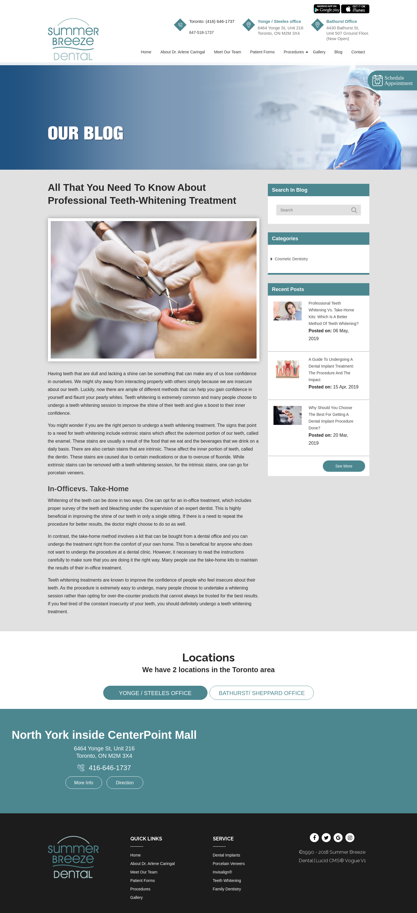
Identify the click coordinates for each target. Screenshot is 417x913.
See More (343, 466)
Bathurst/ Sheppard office (262, 693)
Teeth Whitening (227, 880)
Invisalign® (222, 872)
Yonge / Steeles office (155, 693)
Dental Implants (226, 855)
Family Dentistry (227, 889)
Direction (125, 782)
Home (146, 52)
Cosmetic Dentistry (291, 259)
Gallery (319, 52)
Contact (358, 52)
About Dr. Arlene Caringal (182, 52)
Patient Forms (262, 52)
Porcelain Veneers (229, 863)
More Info (83, 782)
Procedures (294, 52)
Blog (338, 52)
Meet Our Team (227, 52)
